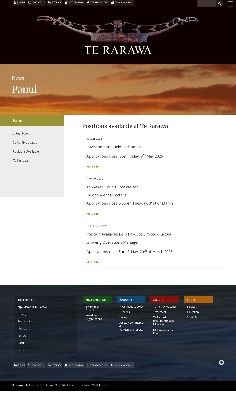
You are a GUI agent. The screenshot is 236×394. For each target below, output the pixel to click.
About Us (23, 328)
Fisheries (124, 312)
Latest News (21, 133)
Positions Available (26, 151)
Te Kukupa (20, 160)
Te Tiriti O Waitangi (164, 306)
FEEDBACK (56, 365)
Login (104, 385)
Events (22, 350)
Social (191, 300)
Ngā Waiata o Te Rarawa (163, 331)
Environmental (95, 300)
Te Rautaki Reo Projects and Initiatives (163, 320)
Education (193, 312)
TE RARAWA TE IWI (99, 365)
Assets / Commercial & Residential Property (131, 326)
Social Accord (195, 317)
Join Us (22, 335)
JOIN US (21, 365)
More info (92, 166)
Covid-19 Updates (25, 142)
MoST (95, 385)
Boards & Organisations (93, 317)
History (22, 314)
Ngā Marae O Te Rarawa (33, 307)
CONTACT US (38, 365)
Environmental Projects (94, 308)
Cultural (158, 300)
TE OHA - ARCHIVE (124, 365)
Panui (18, 120)
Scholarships (25, 321)
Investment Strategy (131, 306)
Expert (74, 385)
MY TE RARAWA (75, 365)
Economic (125, 300)
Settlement (159, 312)
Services (192, 306)
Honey (123, 317)
